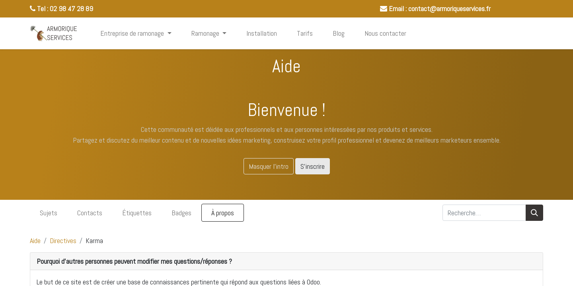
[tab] (286, 261)
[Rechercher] (534, 213)
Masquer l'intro (268, 166)
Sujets (48, 212)
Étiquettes (137, 212)
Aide (35, 240)
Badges (181, 212)
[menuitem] (261, 33)
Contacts (89, 212)
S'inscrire (312, 166)
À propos (222, 212)
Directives (63, 240)
